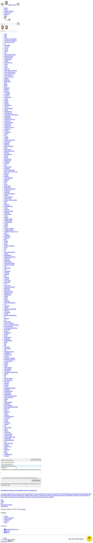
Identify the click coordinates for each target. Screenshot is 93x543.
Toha (4, 538)
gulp (2, 500)
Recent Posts (7, 12)
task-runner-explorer (6, 504)
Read (24, 509)
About (6, 9)
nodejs (2, 501)
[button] (5, 18)
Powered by (7, 541)
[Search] (8, 24)
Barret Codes (10, 5)
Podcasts (6, 14)
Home (6, 8)
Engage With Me (9, 11)
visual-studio (4, 506)
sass (2, 503)
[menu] (18, 4)
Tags (5, 34)
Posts (5, 16)
